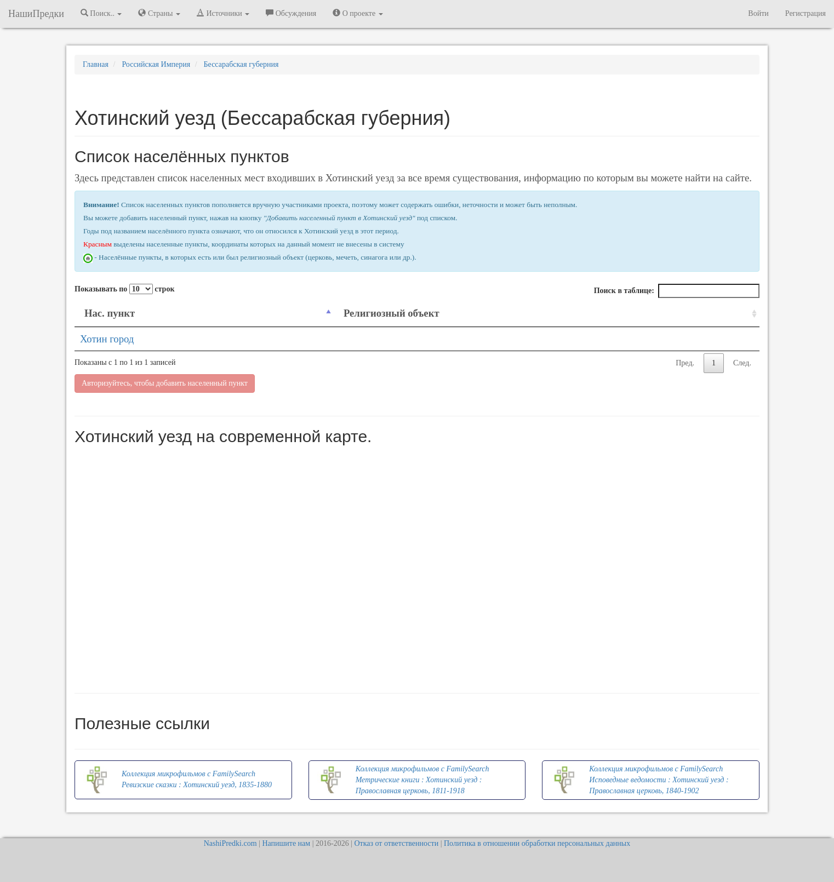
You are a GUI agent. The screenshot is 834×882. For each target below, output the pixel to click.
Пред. (685, 363)
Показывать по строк (124, 289)
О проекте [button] (357, 13)
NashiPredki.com (230, 843)
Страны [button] (159, 13)
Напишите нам (286, 843)
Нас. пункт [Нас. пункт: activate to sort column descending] (109, 313)
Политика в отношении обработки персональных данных (537, 843)
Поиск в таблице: (676, 291)
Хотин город (107, 339)
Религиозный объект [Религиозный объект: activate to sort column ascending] (391, 313)
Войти (758, 13)
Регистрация (805, 13)
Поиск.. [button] (101, 13)
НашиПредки (36, 13)
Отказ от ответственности (396, 843)
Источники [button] (223, 13)
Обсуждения (291, 13)
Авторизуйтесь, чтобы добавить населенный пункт (165, 383)
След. (742, 363)
